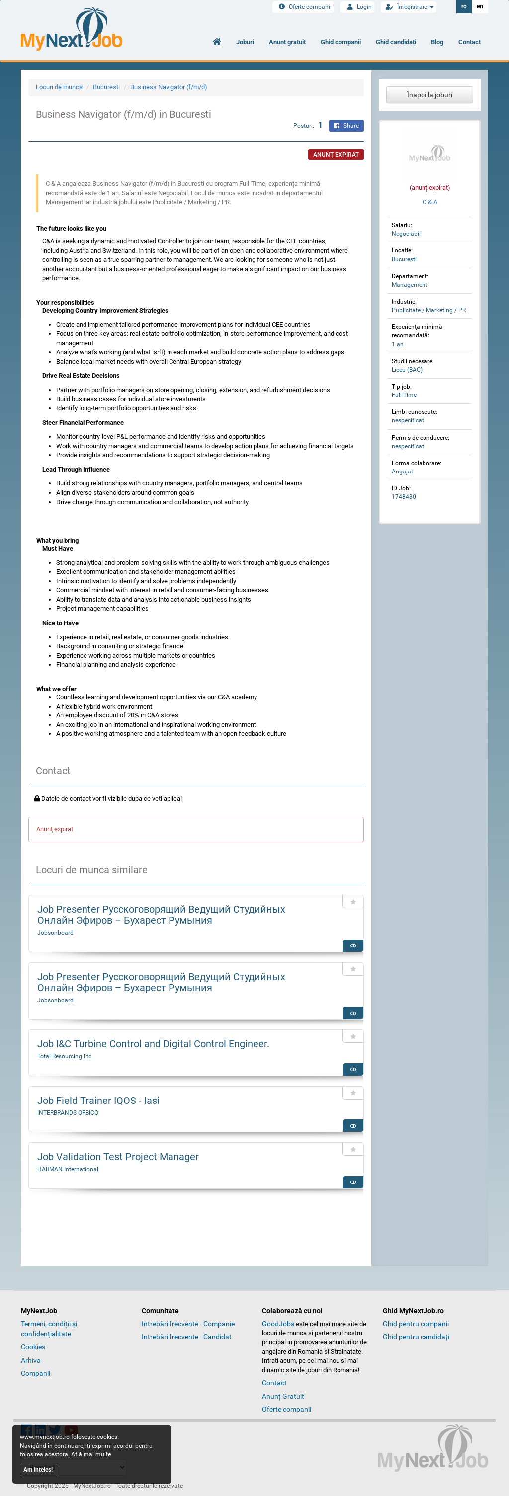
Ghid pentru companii (416, 1324)
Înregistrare (408, 6)
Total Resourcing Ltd (64, 1056)
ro (464, 6)
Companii (35, 1373)
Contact (469, 42)
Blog (437, 42)
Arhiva (31, 1360)
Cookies (33, 1347)
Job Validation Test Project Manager (118, 1157)
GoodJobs (278, 1324)
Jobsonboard (55, 932)
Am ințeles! (38, 1469)
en (480, 6)
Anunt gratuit (287, 42)
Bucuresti (106, 87)
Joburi (245, 42)
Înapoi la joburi (429, 95)
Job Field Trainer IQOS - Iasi (98, 1100)
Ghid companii (341, 42)
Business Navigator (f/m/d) (168, 87)
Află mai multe (91, 1454)
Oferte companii (303, 6)
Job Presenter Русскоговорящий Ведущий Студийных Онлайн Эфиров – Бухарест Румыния (161, 914)
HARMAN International (67, 1169)
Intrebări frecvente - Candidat (187, 1336)
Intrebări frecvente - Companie (188, 1324)
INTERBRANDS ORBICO (67, 1112)
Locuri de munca (59, 87)
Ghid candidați (396, 42)
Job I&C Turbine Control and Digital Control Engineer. (153, 1044)
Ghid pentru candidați (416, 1336)
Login (357, 6)
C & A (430, 202)
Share (346, 125)
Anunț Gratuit (283, 1396)
